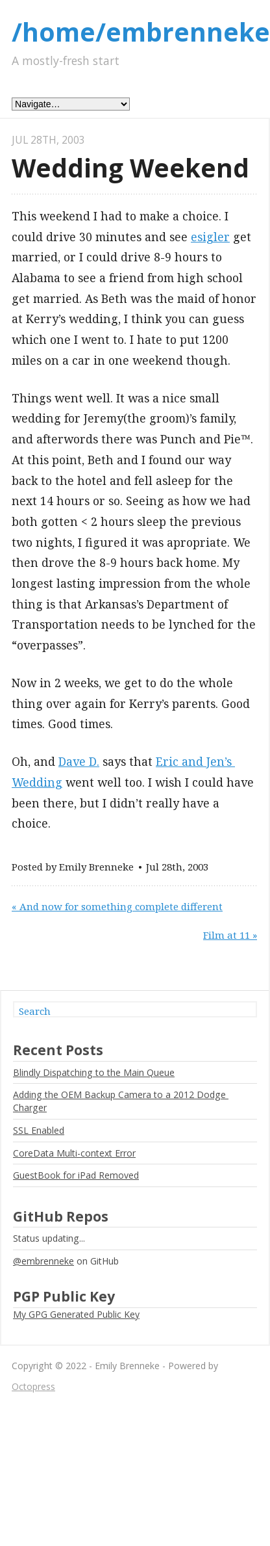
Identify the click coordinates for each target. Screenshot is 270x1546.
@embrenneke (43, 1261)
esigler (210, 236)
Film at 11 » (230, 934)
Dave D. (78, 761)
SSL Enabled (38, 1130)
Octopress (33, 1386)
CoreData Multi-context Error (74, 1153)
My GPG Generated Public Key (76, 1314)
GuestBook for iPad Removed (76, 1175)
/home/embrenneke (141, 32)
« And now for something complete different (117, 906)
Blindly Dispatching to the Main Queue (94, 1072)
